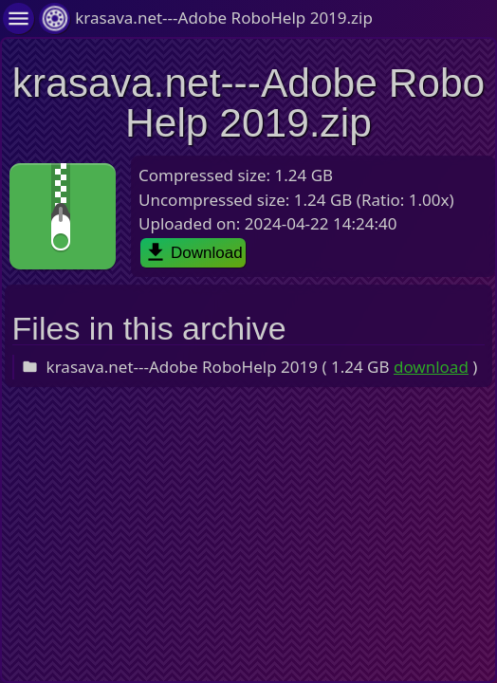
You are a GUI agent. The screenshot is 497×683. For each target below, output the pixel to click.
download (431, 367)
